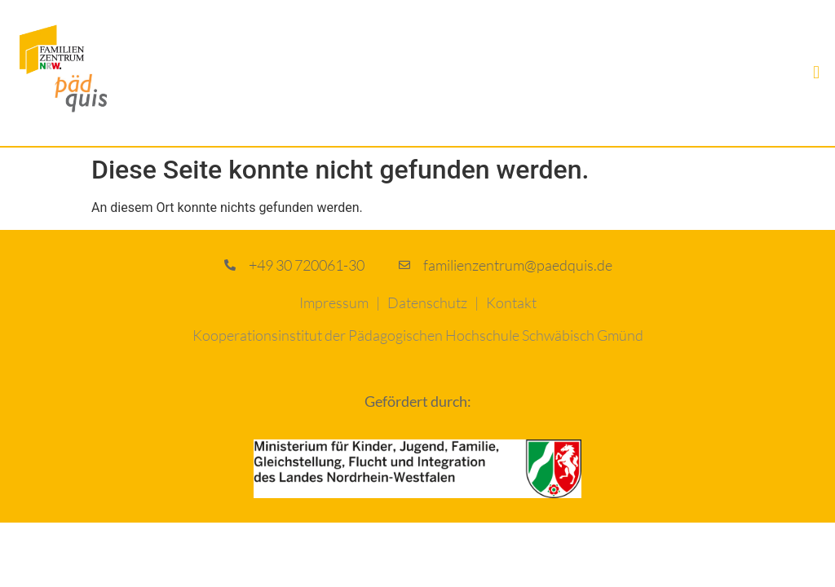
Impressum (334, 302)
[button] (816, 73)
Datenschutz (427, 302)
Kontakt (511, 302)
